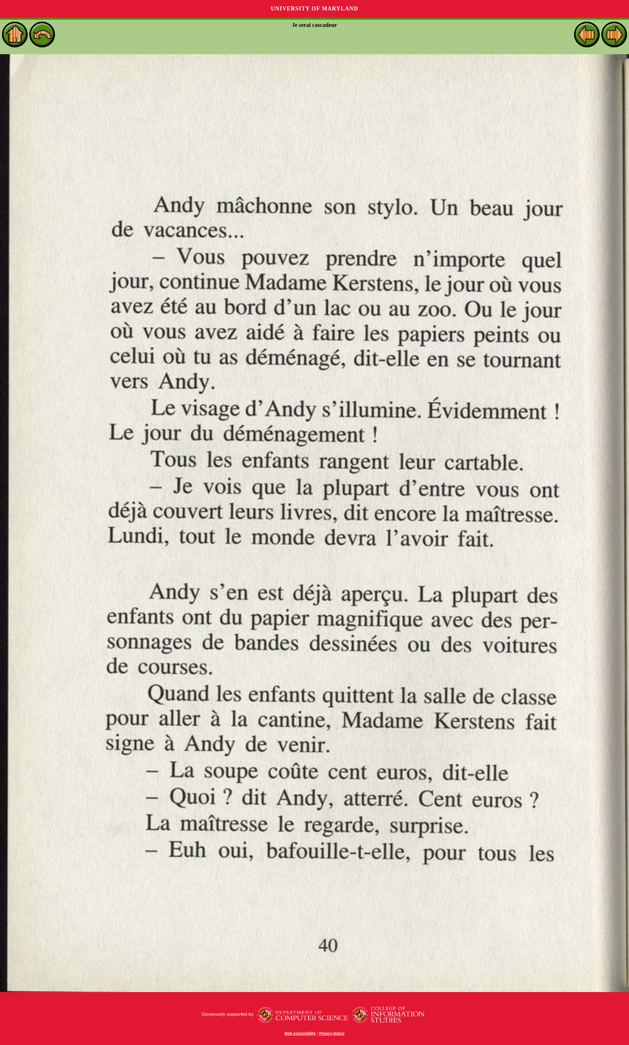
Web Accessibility (300, 1033)
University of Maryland (314, 9)
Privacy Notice (332, 1033)
